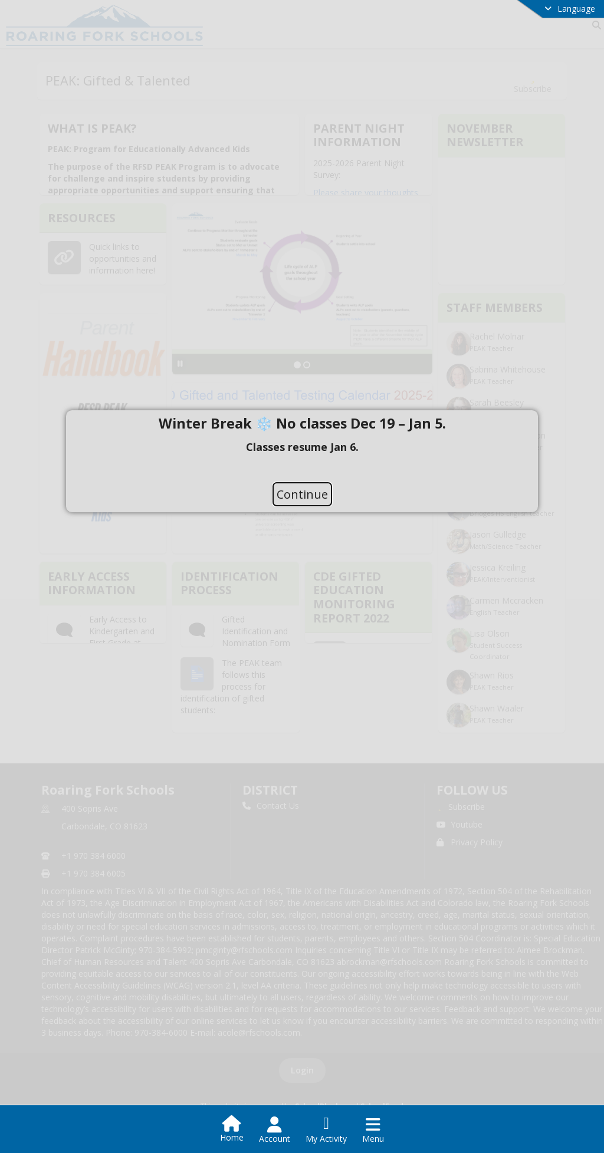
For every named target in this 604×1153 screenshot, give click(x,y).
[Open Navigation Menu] (373, 1130)
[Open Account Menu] (274, 1130)
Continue (302, 494)
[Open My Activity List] (326, 1130)
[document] (302, 446)
